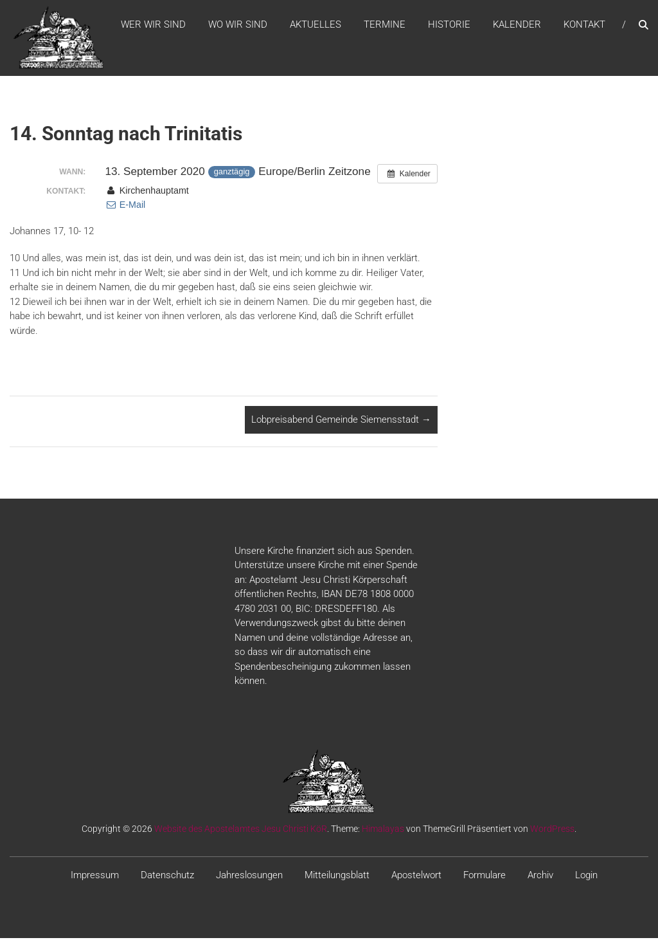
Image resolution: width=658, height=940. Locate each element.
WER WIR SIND (153, 25)
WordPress (552, 830)
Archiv (540, 876)
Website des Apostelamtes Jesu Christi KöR (240, 830)
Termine (384, 25)
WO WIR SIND (237, 25)
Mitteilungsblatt (337, 876)
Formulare (484, 876)
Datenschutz (167, 876)
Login (586, 876)
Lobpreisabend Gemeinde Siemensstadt (341, 421)
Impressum (95, 876)
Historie (449, 25)
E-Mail (125, 206)
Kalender (517, 25)
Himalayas (383, 830)
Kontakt (584, 25)
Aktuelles (315, 25)
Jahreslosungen (249, 876)
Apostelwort (416, 876)
